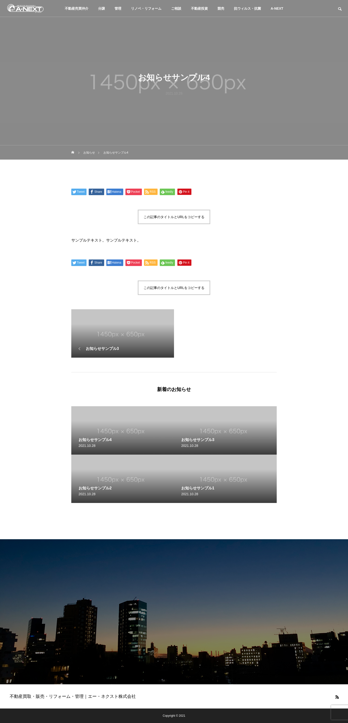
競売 (221, 8)
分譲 (101, 8)
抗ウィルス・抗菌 (247, 8)
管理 (118, 8)
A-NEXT (277, 8)
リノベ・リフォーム (146, 8)
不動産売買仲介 (76, 8)
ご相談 (176, 8)
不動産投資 (199, 8)
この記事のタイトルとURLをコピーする (174, 217)
